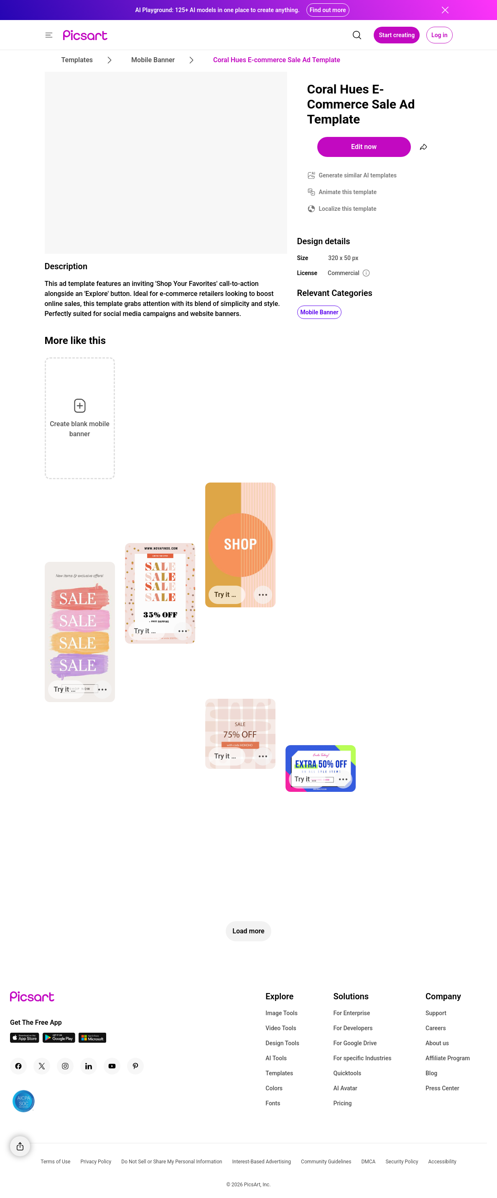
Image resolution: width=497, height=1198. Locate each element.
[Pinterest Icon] (135, 1066)
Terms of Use (55, 1162)
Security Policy (401, 1162)
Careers (436, 1028)
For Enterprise (351, 1013)
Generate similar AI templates (358, 175)
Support (436, 1013)
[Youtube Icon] (112, 1066)
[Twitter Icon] (41, 1066)
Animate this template (348, 192)
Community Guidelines (326, 1162)
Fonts (272, 1103)
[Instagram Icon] (65, 1066)
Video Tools (280, 1028)
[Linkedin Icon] (88, 1066)
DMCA (368, 1162)
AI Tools (276, 1058)
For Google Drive (355, 1043)
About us (437, 1043)
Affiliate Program (448, 1058)
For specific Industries (362, 1058)
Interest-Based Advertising (261, 1162)
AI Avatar (345, 1088)
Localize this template (348, 208)
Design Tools (282, 1043)
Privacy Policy (95, 1162)
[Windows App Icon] (92, 1040)
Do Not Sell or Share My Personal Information (171, 1162)
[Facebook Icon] (18, 1066)
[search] (357, 35)
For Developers (352, 1028)
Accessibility (442, 1162)
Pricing (342, 1103)
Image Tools (281, 1013)
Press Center (442, 1088)
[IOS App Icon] (24, 1040)
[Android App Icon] (59, 1040)
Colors (274, 1088)
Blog (431, 1073)
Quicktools (347, 1073)
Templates (279, 1073)
